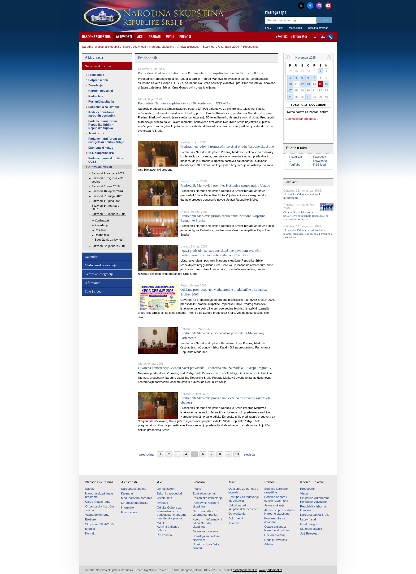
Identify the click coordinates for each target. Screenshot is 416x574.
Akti (140, 37)
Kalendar (91, 257)
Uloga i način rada (97, 501)
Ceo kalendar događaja (300, 118)
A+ (323, 37)
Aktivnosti (124, 37)
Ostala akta (164, 498)
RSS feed (319, 164)
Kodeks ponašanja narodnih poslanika (101, 114)
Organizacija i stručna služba (99, 508)
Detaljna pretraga (318, 28)
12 (302, 84)
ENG (268, 28)
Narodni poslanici (100, 90)
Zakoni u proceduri (169, 493)
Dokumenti (235, 518)
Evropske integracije (99, 274)
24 (290, 96)
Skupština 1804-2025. (100, 524)
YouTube (294, 164)
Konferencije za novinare (274, 520)
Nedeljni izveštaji (275, 539)
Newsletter (320, 160)
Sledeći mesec (329, 57)
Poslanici (100, 230)
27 (308, 96)
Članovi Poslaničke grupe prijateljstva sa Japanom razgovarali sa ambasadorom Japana (305, 216)
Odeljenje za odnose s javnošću (243, 490)
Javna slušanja (274, 505)
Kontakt (283, 37)
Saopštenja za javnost (103, 106)
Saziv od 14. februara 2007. (105, 207)
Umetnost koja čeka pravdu (206, 546)
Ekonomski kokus (100, 147)
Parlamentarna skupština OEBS (105, 160)
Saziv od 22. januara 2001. (109, 246)
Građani (155, 37)
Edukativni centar (204, 493)
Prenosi (185, 37)
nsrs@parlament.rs (245, 570)
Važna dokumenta (97, 514)
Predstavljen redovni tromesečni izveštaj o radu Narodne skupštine (227, 146)
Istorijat (90, 528)
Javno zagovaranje (205, 531)
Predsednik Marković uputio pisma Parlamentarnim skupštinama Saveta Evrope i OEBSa (200, 73)
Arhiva (268, 544)
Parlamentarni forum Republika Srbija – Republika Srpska (102, 125)
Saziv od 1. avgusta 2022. (108, 173)
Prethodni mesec (287, 57)
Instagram (295, 156)
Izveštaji (162, 502)
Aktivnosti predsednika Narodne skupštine (279, 512)
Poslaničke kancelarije (208, 498)
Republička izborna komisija (313, 508)
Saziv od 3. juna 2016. (106, 186)
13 (308, 84)
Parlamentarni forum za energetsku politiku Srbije (106, 140)
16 (326, 84)
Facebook (319, 156)
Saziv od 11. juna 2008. (107, 200)
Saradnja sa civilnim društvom (206, 538)
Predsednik (250, 46)
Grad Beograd (309, 524)
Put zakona (164, 535)
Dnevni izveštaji (274, 535)
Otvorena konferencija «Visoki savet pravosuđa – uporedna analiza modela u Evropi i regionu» (204, 368)
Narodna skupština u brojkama (99, 495)
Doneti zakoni (166, 488)
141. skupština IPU (101, 152)
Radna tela (95, 96)
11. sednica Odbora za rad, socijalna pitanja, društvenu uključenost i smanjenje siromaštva (307, 233)
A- (315, 37)
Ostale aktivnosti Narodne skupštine (276, 528)
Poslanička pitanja (101, 101)
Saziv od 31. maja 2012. (107, 196)
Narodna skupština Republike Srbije (106, 46)
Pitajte (197, 488)
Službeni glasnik (311, 528)
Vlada (304, 493)
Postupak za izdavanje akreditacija (243, 498)
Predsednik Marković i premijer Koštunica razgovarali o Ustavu (225, 185)
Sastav (89, 488)
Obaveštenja (236, 513)
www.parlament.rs (270, 570)
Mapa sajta (295, 28)
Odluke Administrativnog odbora (168, 527)
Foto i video (93, 291)
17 (290, 90)
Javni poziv (96, 133)
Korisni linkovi (311, 482)
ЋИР (280, 28)
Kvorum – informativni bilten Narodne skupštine (207, 523)
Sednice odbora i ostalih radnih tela (276, 498)
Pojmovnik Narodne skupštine (206, 504)
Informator (300, 37)
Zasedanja (95, 85)
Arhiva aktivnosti (188, 46)
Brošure (90, 519)
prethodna (146, 454)
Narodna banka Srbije (315, 514)
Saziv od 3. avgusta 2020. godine (108, 179)
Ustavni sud (308, 519)
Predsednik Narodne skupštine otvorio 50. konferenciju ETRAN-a (184, 103)
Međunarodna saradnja (100, 265)
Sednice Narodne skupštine (276, 490)
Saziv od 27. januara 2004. (221, 46)
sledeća (249, 454)
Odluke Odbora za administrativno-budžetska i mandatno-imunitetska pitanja (172, 513)
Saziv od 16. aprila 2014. (108, 191)
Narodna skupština (96, 37)
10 (290, 84)
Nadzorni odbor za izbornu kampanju (205, 513)
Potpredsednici (98, 80)
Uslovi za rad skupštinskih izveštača (243, 507)
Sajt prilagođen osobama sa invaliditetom (330, 37)
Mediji (170, 37)
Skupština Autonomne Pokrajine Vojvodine (315, 499)
